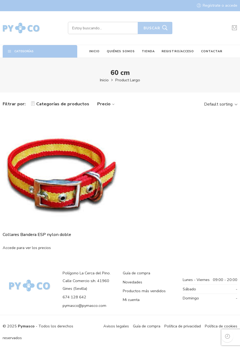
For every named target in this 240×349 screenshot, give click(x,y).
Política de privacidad (182, 326)
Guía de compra (136, 273)
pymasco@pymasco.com (84, 305)
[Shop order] (220, 104)
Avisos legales (116, 326)
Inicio (104, 80)
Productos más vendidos (144, 291)
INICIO (94, 51)
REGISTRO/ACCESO (178, 51)
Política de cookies (221, 326)
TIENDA (148, 51)
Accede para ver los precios (27, 248)
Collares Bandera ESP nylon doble (37, 235)
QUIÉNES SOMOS (121, 51)
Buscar (152, 28)
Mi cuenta (131, 299)
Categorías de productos (60, 104)
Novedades (132, 282)
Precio (106, 104)
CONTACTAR (212, 51)
